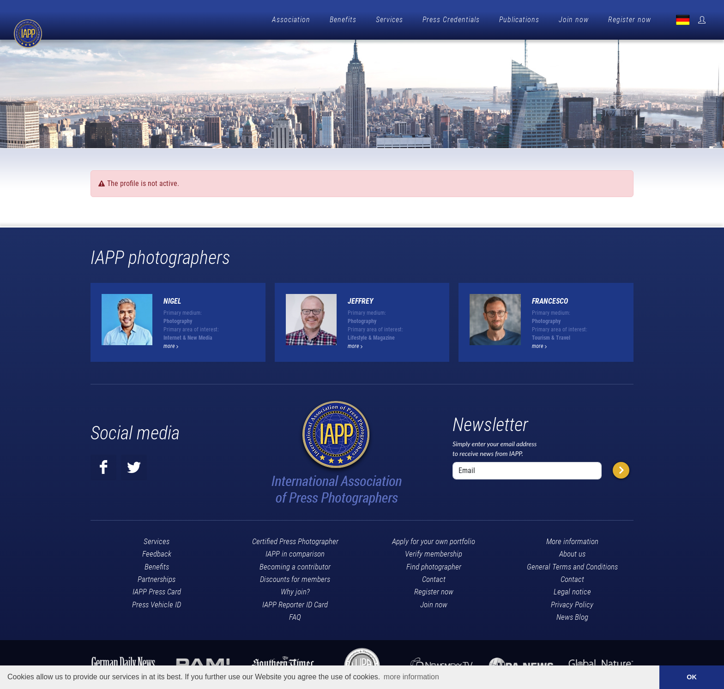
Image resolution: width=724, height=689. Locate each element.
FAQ (295, 614)
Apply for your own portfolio (433, 539)
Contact (434, 576)
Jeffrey (361, 298)
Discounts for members (295, 576)
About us (572, 551)
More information (572, 539)
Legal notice (572, 589)
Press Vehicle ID (156, 602)
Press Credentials (451, 19)
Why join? (295, 589)
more (170, 344)
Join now (574, 19)
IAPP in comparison (295, 551)
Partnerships (156, 576)
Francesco (550, 298)
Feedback (156, 551)
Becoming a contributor (295, 564)
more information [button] (411, 677)
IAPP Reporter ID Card (295, 602)
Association (291, 19)
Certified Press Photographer (295, 539)
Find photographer (433, 564)
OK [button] (692, 677)
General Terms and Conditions (572, 564)
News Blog (572, 614)
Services (389, 19)
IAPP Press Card (157, 589)
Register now (629, 19)
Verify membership (433, 551)
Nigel (172, 298)
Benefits (343, 19)
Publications (519, 19)
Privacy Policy (572, 602)
